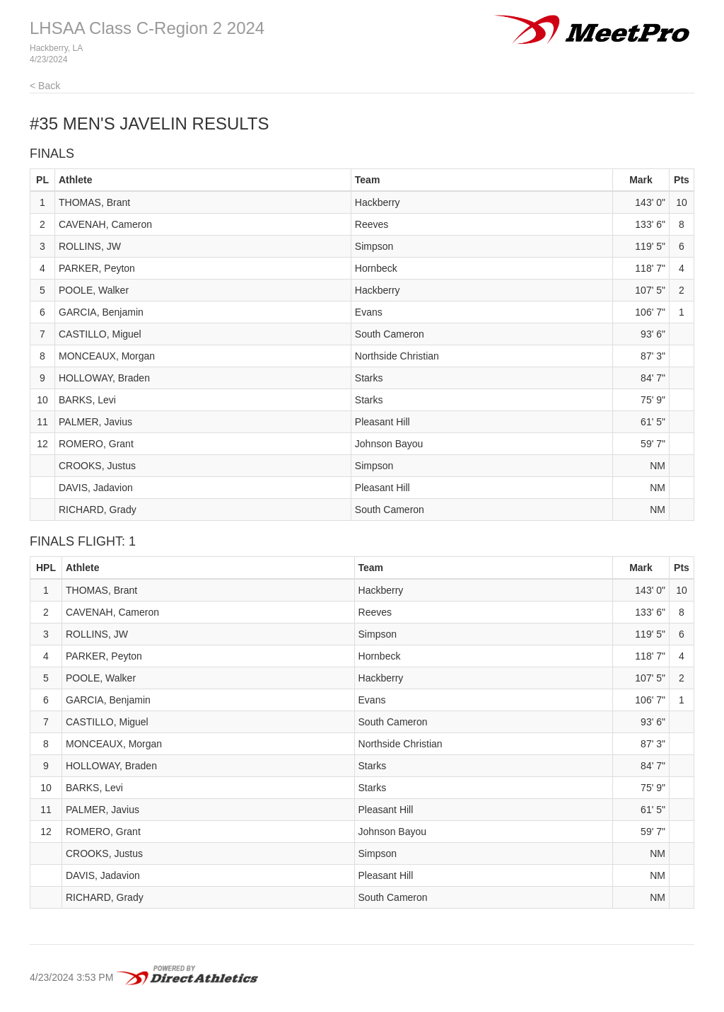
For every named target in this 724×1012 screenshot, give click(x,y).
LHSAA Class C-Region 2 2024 (147, 28)
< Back (45, 85)
